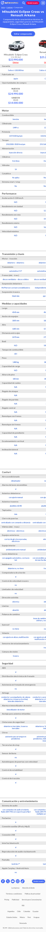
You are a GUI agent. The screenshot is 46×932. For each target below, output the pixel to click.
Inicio (3, 7)
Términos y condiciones (14, 894)
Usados (16, 100)
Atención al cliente (28, 888)
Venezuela (23, 923)
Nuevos (16, 91)
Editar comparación (23, 34)
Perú (29, 917)
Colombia (26, 911)
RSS (23, 905)
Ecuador (36, 911)
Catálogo (9, 7)
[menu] (43, 3)
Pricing (6, 900)
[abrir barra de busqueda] (23, 3)
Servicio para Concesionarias (32, 900)
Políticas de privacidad (32, 894)
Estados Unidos (12, 917)
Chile (19, 911)
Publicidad (15, 900)
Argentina (10, 911)
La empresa (15, 888)
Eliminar (16, 62)
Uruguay (36, 917)
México (22, 917)
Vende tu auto (32, 3)
